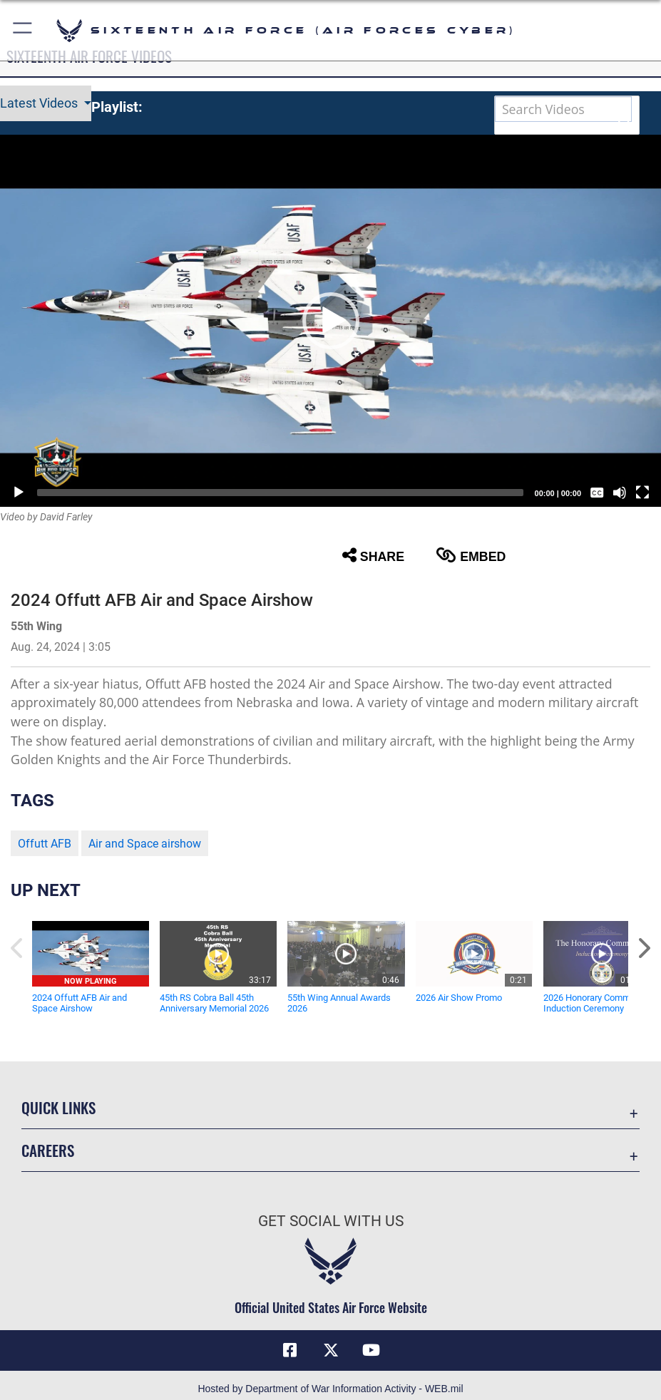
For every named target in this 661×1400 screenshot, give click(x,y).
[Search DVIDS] (563, 109)
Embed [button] (471, 555)
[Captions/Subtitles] (597, 492)
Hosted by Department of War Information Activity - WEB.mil (330, 1388)
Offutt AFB (44, 843)
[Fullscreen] (642, 492)
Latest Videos (40, 103)
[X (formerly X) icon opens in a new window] (331, 1350)
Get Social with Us (331, 1221)
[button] (23, 30)
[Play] (18, 492)
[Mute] (620, 492)
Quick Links (58, 1107)
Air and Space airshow (144, 843)
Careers (47, 1150)
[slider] (280, 492)
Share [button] (373, 555)
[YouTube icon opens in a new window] (370, 1350)
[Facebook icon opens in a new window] (290, 1350)
